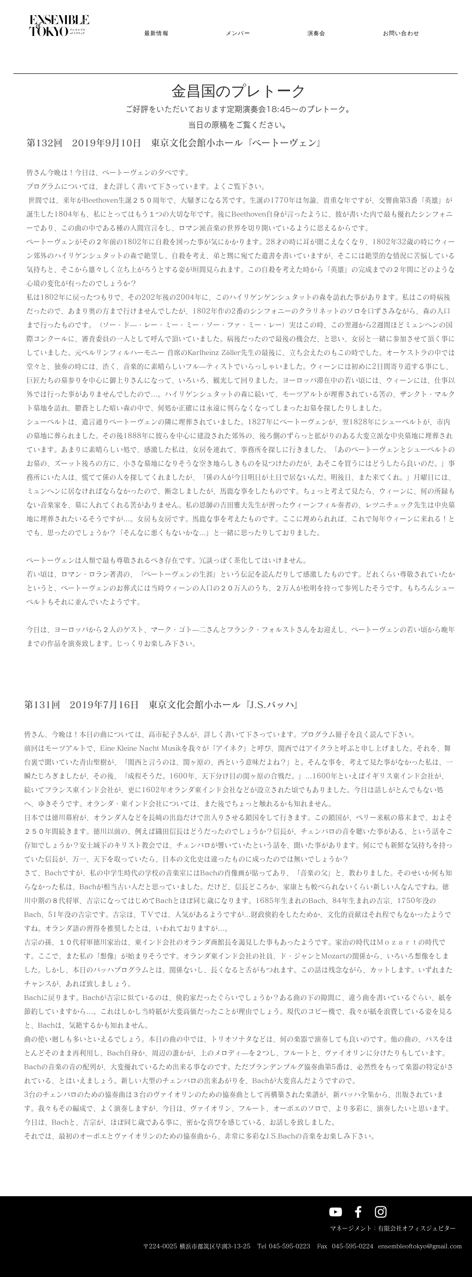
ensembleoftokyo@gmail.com (420, 1246)
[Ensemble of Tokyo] (381, 1212)
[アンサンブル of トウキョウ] (358, 1212)
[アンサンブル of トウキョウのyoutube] (335, 1212)
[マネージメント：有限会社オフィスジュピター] (393, 1229)
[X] (403, 1212)
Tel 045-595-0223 (283, 1246)
